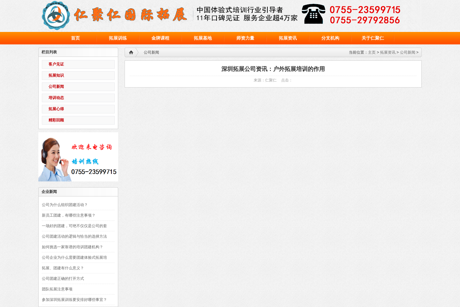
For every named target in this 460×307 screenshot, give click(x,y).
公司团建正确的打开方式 (63, 278)
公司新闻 (407, 52)
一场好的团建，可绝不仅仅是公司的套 (74, 226)
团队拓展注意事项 (57, 289)
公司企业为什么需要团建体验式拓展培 (74, 257)
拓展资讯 (387, 52)
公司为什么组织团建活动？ (65, 205)
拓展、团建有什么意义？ (63, 268)
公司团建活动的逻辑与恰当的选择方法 (74, 236)
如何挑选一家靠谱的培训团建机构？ (72, 247)
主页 (372, 52)
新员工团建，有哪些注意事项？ (69, 215)
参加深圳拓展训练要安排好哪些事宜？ (74, 299)
